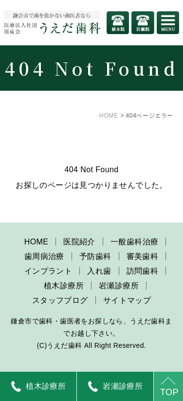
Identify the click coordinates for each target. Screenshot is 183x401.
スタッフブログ (60, 300)
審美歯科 (143, 256)
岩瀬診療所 (119, 285)
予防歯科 (95, 256)
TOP (169, 392)
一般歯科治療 (134, 242)
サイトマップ (127, 300)
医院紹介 (79, 242)
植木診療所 (64, 285)
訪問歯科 (143, 271)
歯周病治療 (44, 256)
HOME (108, 115)
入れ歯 (99, 271)
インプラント (48, 271)
